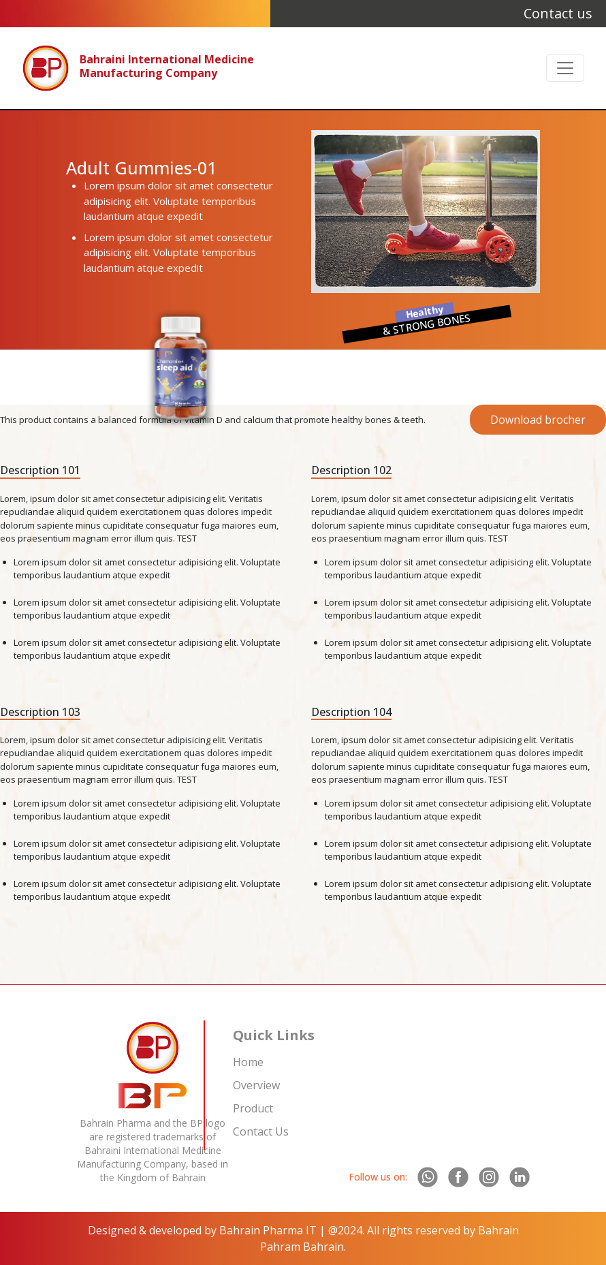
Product (253, 1108)
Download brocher (538, 419)
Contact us (558, 13)
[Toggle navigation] (565, 68)
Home (248, 1062)
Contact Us (261, 1131)
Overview (256, 1085)
